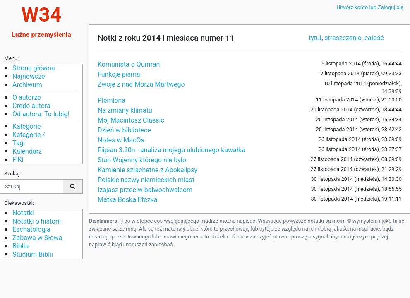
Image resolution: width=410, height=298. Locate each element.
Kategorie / (28, 135)
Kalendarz (27, 151)
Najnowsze (28, 76)
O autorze (26, 97)
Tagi (18, 143)
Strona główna (33, 68)
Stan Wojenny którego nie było (142, 160)
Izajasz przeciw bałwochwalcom (145, 190)
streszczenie (342, 38)
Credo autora (31, 106)
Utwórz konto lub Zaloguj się (370, 7)
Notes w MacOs (121, 140)
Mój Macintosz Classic (131, 120)
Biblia (20, 246)
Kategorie (26, 126)
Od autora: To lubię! (40, 114)
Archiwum (27, 85)
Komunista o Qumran (129, 64)
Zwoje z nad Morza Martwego (141, 84)
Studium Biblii (32, 254)
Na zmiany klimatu (125, 110)
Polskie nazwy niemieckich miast (146, 180)
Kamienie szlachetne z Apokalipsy (147, 170)
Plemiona (111, 100)
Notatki (23, 213)
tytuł (315, 38)
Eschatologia (31, 229)
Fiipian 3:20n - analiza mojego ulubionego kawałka (171, 150)
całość (374, 38)
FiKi (18, 159)
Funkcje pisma (119, 74)
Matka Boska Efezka (127, 200)
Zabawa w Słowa (37, 238)
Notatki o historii (36, 221)
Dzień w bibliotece (124, 130)
